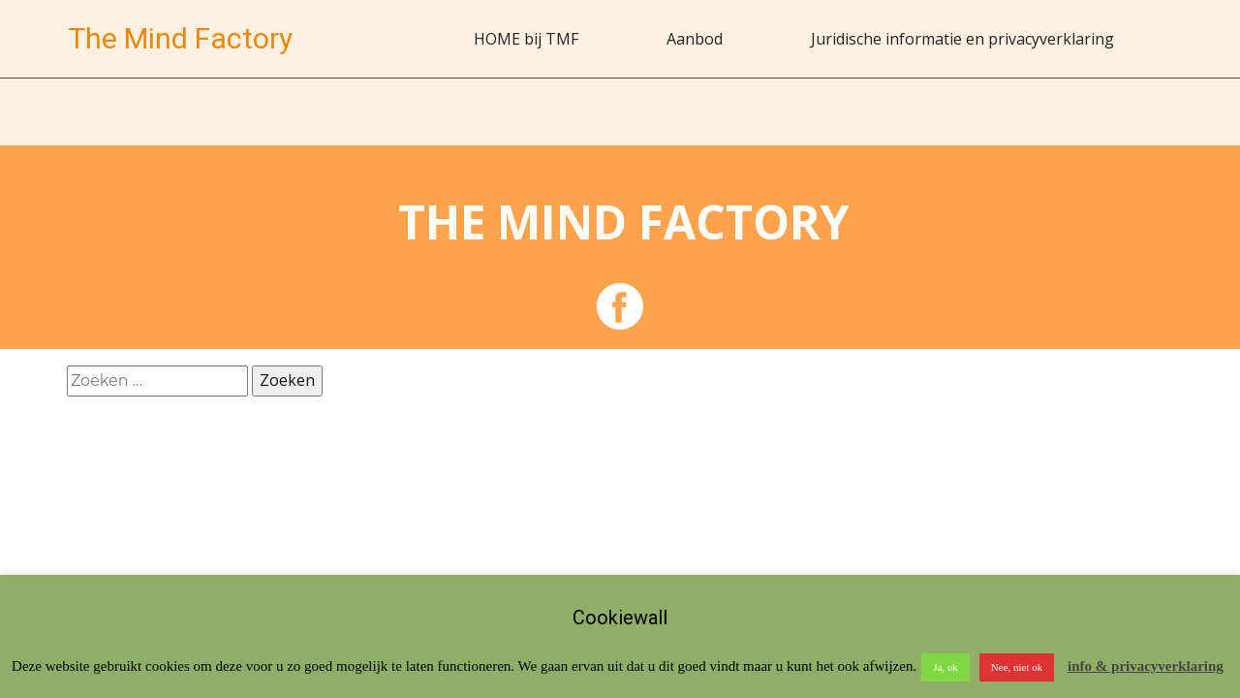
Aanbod (694, 38)
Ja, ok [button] (945, 667)
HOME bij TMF (526, 38)
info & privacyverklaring (1146, 666)
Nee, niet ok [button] (1016, 667)
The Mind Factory (180, 38)
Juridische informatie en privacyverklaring (962, 38)
